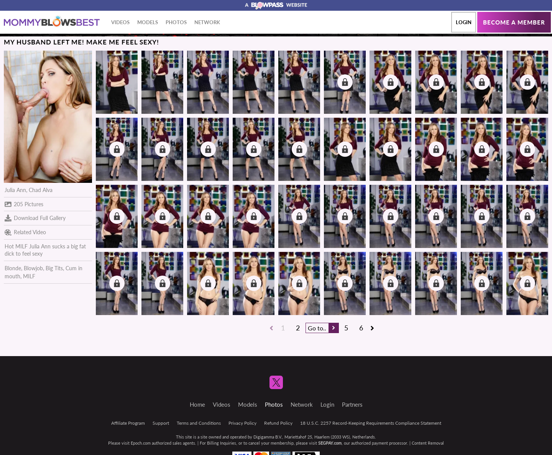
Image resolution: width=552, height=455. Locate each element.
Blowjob (33, 268)
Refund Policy (278, 423)
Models (147, 22)
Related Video (25, 232)
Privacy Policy (242, 423)
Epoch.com (141, 442)
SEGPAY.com (330, 442)
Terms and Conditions (199, 423)
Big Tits (54, 268)
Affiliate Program (128, 423)
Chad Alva (41, 190)
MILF (29, 276)
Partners (352, 404)
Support (161, 423)
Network (207, 22)
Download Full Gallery (35, 218)
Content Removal (428, 442)
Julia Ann (15, 190)
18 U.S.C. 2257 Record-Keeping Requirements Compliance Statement (370, 423)
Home (197, 404)
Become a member (514, 22)
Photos (176, 22)
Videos (120, 22)
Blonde (13, 268)
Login (464, 22)
